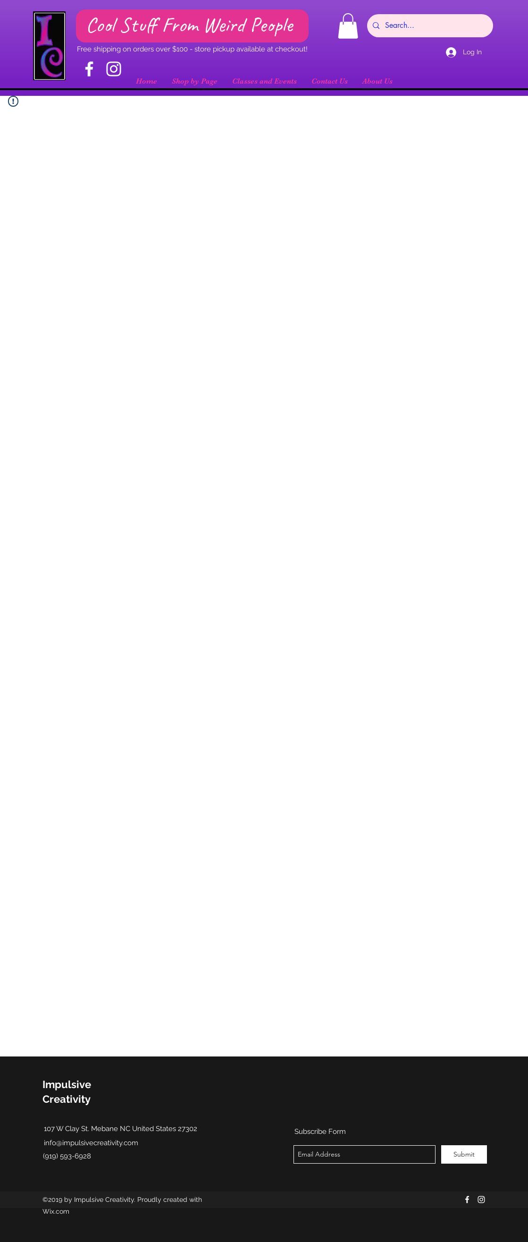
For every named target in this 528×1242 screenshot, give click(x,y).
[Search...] (429, 25)
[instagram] (481, 1199)
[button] (348, 26)
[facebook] (467, 1199)
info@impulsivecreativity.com (91, 1143)
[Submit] (464, 1154)
